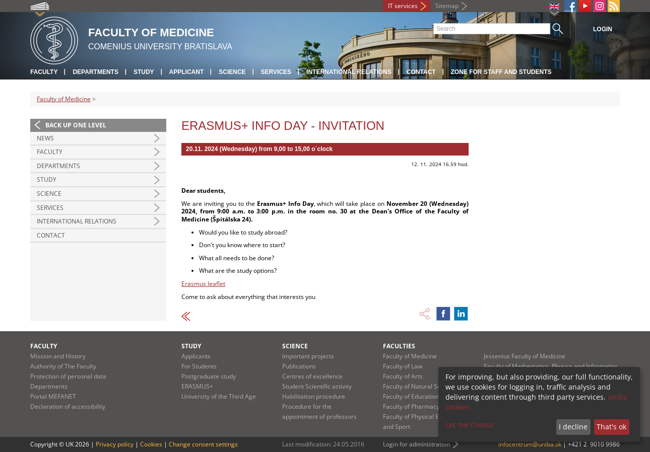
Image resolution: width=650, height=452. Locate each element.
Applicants (196, 356)
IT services (403, 6)
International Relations (76, 221)
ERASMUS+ (197, 386)
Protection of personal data (68, 376)
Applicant (186, 72)
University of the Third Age (218, 396)
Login (602, 29)
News (45, 138)
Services (276, 72)
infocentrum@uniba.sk (529, 444)
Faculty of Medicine (64, 99)
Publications (299, 366)
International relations (349, 72)
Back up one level (75, 125)
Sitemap (447, 6)
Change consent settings (203, 444)
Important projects (308, 356)
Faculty (43, 72)
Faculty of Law (402, 366)
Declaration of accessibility (67, 406)
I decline (573, 426)
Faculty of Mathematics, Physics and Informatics (551, 366)
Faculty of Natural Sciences (421, 386)
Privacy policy (115, 444)
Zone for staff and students (501, 72)
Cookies (151, 444)
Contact (421, 72)
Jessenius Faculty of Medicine (524, 356)
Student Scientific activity (317, 386)
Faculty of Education (411, 396)
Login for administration (416, 444)
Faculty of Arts (403, 376)
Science (232, 72)
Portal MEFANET (53, 396)
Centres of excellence (312, 376)
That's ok (611, 426)
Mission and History (58, 356)
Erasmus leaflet (203, 283)
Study (144, 72)
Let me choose (469, 424)
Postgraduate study (208, 376)
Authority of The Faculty (63, 366)
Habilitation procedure (313, 396)
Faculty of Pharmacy (411, 406)
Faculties (399, 346)
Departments (95, 72)
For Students (199, 366)
